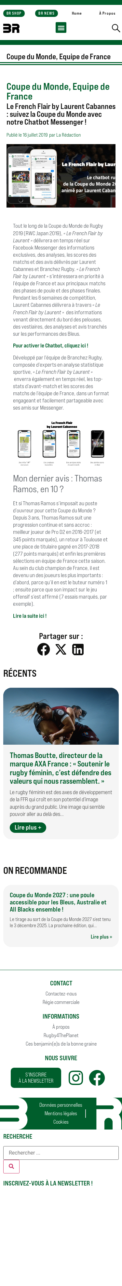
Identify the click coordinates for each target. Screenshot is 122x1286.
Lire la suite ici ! (30, 616)
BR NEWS (46, 13)
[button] (61, 27)
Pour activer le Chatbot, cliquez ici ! (50, 345)
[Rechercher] (11, 1166)
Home (77, 13)
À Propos (107, 13)
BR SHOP (14, 13)
